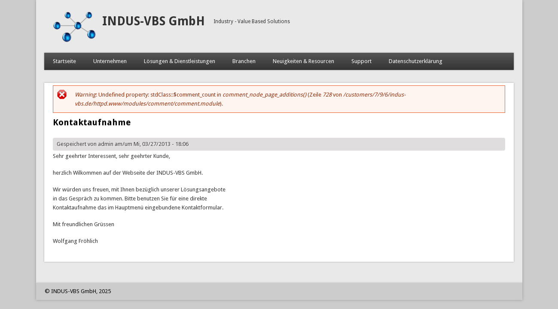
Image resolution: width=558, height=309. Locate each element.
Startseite (64, 61)
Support (361, 61)
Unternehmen (110, 61)
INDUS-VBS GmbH (153, 21)
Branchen (244, 61)
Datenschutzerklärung (415, 61)
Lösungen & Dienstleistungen (179, 61)
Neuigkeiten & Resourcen (303, 61)
